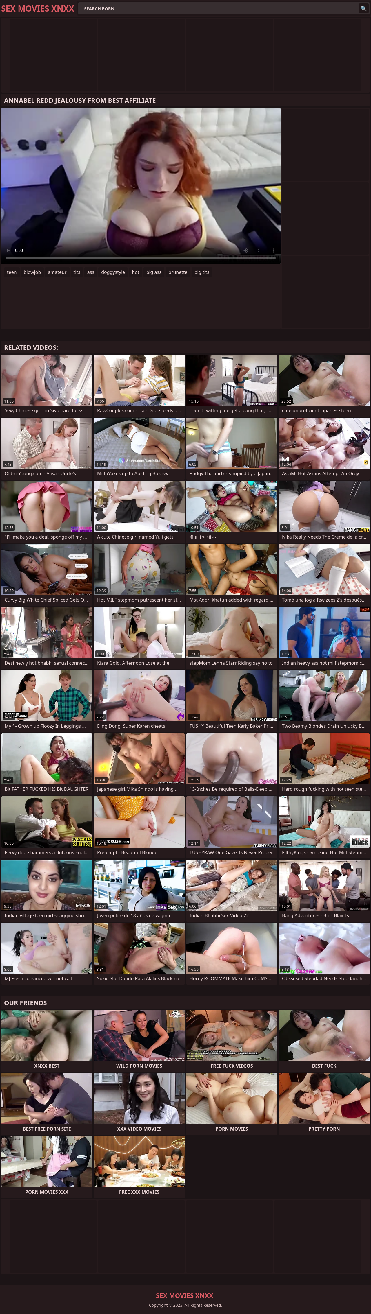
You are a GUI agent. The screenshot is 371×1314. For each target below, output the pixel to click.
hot (135, 272)
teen (12, 272)
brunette (178, 272)
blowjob (32, 272)
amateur (57, 272)
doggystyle (113, 272)
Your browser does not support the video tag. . (141, 186)
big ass (153, 272)
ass (90, 272)
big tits (201, 272)
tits (77, 272)
